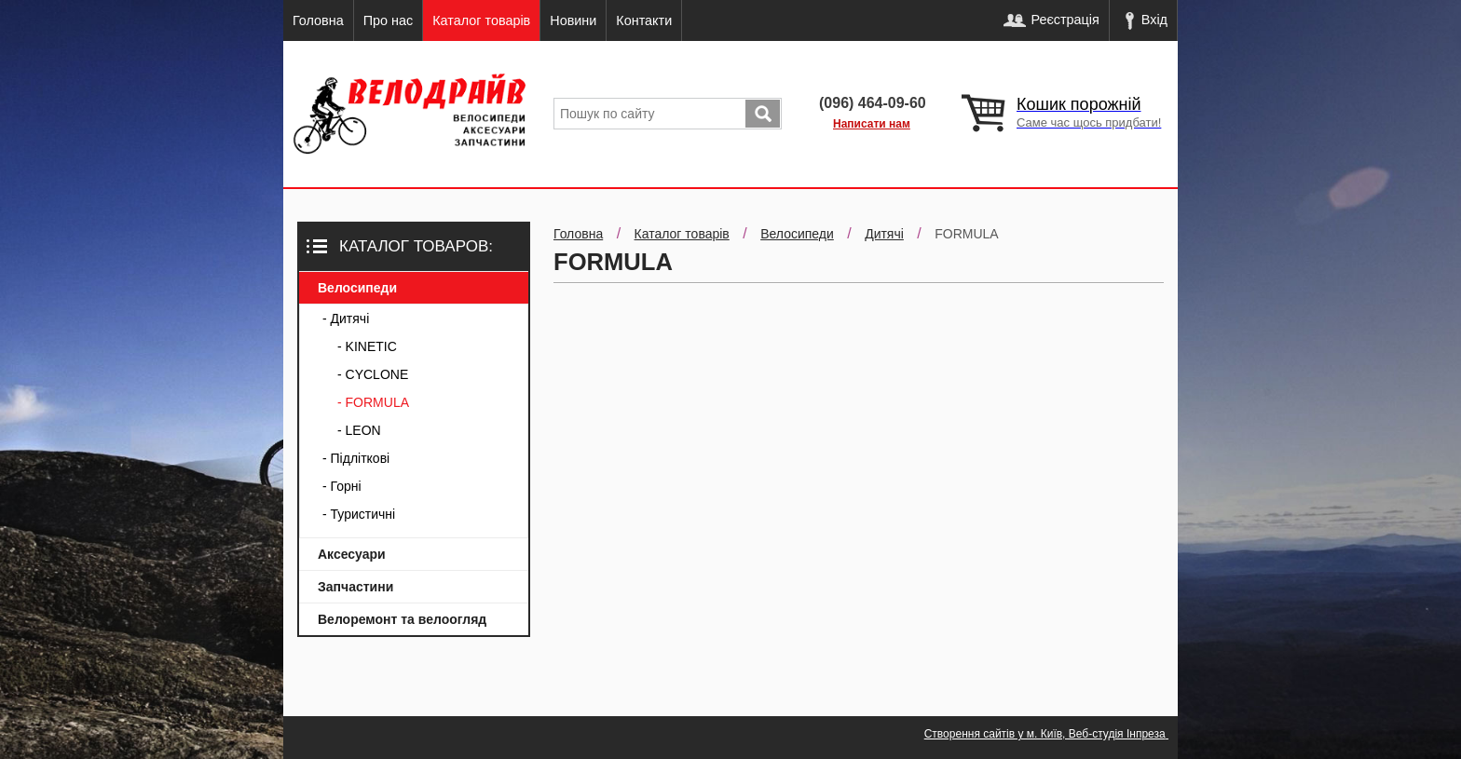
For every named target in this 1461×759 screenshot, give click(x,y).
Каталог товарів (481, 20)
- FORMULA (373, 402)
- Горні (342, 486)
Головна (318, 20)
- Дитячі (345, 318)
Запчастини (355, 586)
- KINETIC (367, 346)
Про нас (388, 20)
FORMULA (966, 233)
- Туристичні (358, 514)
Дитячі (884, 233)
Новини (573, 20)
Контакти (644, 20)
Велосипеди (357, 287)
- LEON (359, 430)
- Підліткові (355, 458)
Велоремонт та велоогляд (402, 619)
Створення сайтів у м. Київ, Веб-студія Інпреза (1046, 733)
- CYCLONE (372, 374)
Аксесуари (352, 554)
